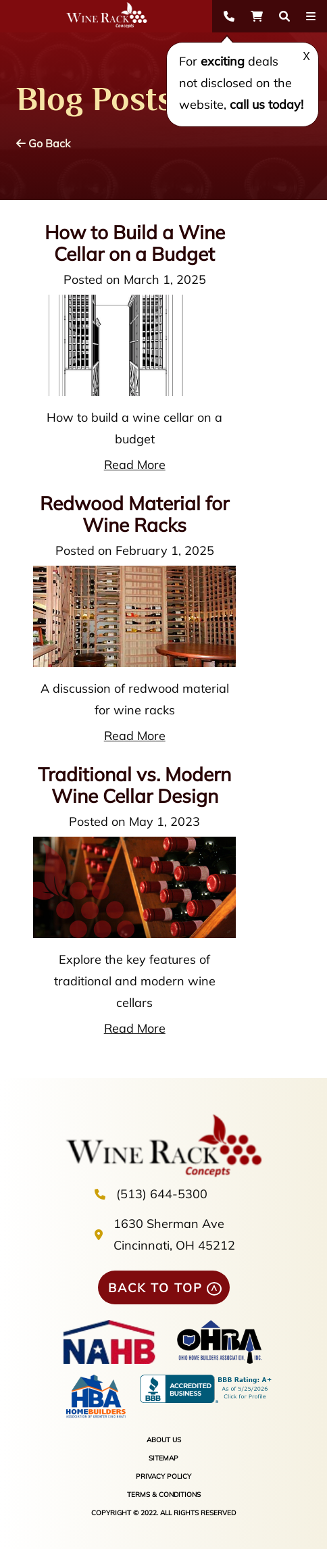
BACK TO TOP (155, 1288)
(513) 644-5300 (161, 1194)
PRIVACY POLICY (163, 1476)
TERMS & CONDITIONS (164, 1494)
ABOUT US (164, 1439)
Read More (135, 464)
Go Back (43, 143)
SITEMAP (163, 1458)
